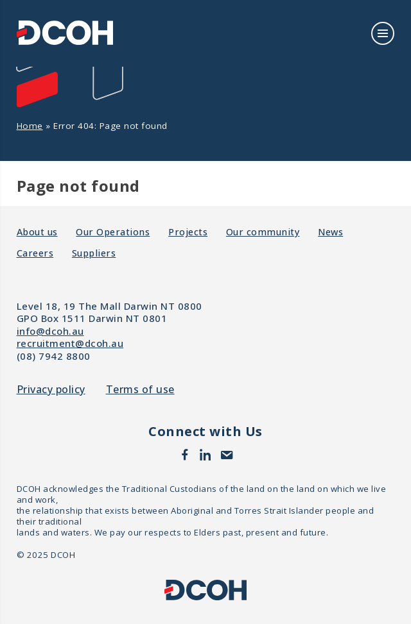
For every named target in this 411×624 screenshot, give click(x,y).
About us (37, 232)
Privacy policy (51, 389)
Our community (263, 232)
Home (30, 125)
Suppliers (94, 253)
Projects (187, 232)
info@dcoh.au (50, 331)
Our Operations (113, 232)
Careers (35, 253)
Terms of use (140, 389)
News (330, 232)
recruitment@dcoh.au (70, 343)
